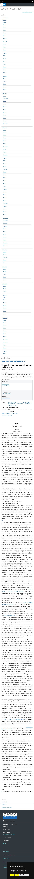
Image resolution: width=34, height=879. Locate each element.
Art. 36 (4, 160)
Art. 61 (4, 274)
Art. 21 (4, 101)
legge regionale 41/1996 (9, 615)
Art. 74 (4, 328)
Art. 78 (4, 345)
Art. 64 (4, 288)
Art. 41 (4, 177)
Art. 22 (4, 104)
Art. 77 (4, 336)
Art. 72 (4, 322)
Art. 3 (4, 30)
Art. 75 (4, 331)
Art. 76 (4, 333)
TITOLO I (4, 20)
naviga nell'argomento (28, 12)
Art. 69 (4, 308)
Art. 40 (4, 174)
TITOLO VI (5, 284)
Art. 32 (4, 140)
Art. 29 (4, 132)
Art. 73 (4, 325)
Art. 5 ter (5, 41)
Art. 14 (4, 69)
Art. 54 (4, 234)
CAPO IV (5, 206)
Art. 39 (4, 172)
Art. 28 (4, 121)
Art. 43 (4, 183)
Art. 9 (4, 55)
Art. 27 (4, 118)
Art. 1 (4, 24)
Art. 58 (4, 260)
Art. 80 (4, 353)
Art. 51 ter (5, 223)
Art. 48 (4, 200)
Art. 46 (4, 194)
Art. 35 (4, 152)
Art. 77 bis (5, 339)
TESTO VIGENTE (5, 384)
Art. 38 (4, 166)
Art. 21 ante (5, 98)
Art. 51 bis (5, 220)
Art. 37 (4, 163)
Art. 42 (4, 180)
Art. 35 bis (5, 155)
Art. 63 (4, 280)
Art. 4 (4, 33)
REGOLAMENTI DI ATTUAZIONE (10, 413)
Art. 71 (4, 314)
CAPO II (4, 53)
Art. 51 (4, 214)
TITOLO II (5, 93)
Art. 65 (4, 291)
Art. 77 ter (5, 342)
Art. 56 (4, 240)
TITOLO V (5, 267)
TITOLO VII (5, 295)
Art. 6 (4, 44)
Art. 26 (4, 115)
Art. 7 (4, 47)
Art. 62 (4, 277)
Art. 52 (4, 228)
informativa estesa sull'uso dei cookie (18, 871)
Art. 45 (4, 192)
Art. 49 (4, 209)
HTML (3, 393)
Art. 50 (4, 211)
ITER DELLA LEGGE (7, 415)
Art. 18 (4, 84)
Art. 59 (4, 262)
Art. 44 (4, 186)
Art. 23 (4, 106)
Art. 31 (4, 138)
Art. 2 (4, 27)
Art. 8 (4, 50)
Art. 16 (4, 78)
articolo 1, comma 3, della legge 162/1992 (14, 719)
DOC (9, 393)
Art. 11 (4, 61)
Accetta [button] (12, 874)
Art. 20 (4, 89)
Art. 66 (4, 299)
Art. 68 (4, 305)
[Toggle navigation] (33, 4)
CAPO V (5, 226)
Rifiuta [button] (17, 874)
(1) (2, 520)
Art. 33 (4, 143)
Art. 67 (4, 302)
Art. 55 (4, 237)
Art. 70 (4, 311)
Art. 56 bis (5, 243)
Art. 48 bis (5, 203)
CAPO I (4, 22)
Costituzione (4, 804)
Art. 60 (4, 271)
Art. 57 (4, 254)
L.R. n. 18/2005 (5, 18)
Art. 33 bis (5, 146)
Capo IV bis (5, 218)
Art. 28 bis (5, 123)
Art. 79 (4, 348)
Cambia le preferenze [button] (24, 874)
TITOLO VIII (5, 318)
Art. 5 (4, 35)
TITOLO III (5, 128)
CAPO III (5, 76)
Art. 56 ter (5, 245)
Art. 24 (4, 109)
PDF (6, 393)
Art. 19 (4, 87)
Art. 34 (4, 149)
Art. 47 (4, 197)
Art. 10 (4, 58)
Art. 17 (4, 81)
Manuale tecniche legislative (7, 807)
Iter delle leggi (4, 802)
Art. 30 (4, 135)
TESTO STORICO (5, 385)
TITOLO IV (5, 250)
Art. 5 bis (5, 38)
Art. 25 (4, 112)
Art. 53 (4, 231)
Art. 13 (4, 67)
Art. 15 (4, 72)
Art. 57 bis (5, 257)
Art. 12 (4, 64)
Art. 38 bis (5, 169)
